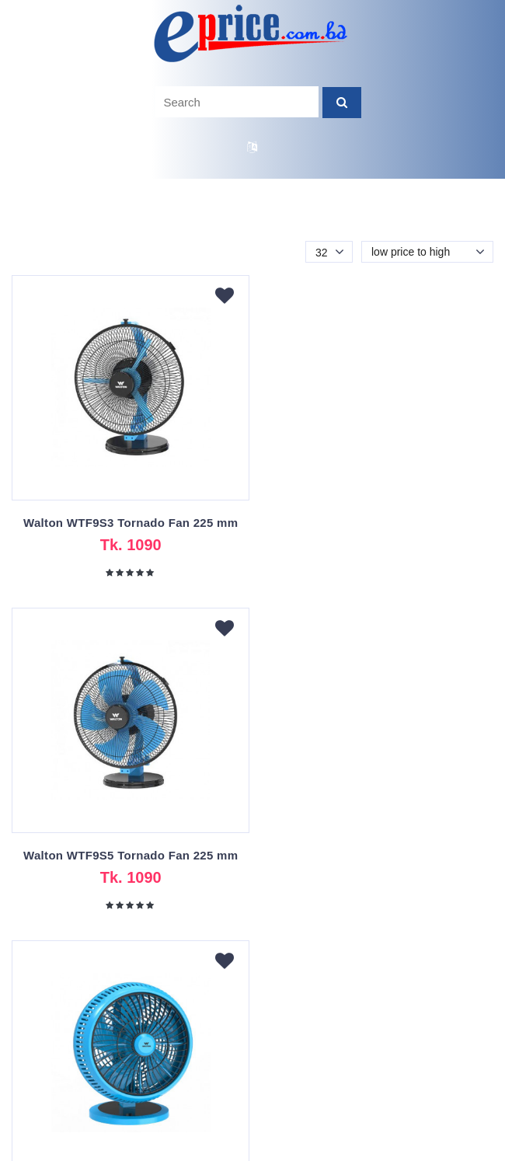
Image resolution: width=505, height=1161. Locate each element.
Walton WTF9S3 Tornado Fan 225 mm (130, 522)
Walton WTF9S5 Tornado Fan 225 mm (375, 522)
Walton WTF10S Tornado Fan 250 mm (130, 855)
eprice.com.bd (205, 1149)
